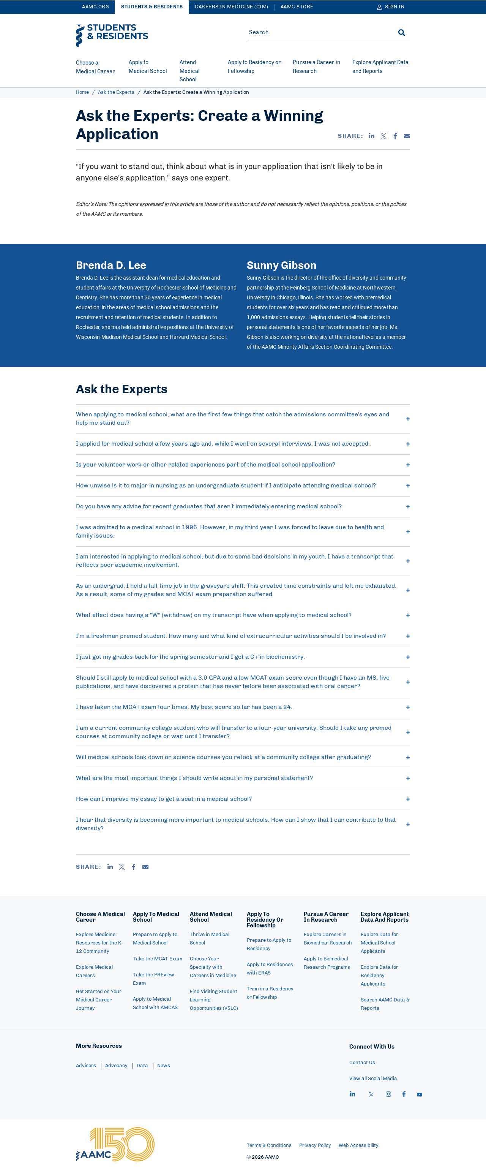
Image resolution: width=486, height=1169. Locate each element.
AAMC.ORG (95, 7)
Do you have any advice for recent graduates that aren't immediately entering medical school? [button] (243, 506)
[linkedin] (352, 1095)
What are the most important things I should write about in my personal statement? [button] (243, 778)
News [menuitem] (163, 1065)
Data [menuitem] (142, 1065)
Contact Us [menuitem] (362, 1062)
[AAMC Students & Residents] (112, 35)
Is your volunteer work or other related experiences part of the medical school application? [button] (243, 465)
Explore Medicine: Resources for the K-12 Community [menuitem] (99, 943)
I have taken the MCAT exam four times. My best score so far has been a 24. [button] (243, 707)
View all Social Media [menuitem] (373, 1078)
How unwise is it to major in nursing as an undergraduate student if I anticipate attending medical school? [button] (243, 485)
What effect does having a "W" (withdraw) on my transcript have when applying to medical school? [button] (243, 615)
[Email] (407, 136)
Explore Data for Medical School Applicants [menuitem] (379, 943)
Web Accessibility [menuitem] (359, 1145)
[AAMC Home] (115, 1144)
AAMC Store (297, 7)
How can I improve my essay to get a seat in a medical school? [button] (243, 799)
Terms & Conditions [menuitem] (269, 1145)
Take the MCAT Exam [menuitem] (157, 959)
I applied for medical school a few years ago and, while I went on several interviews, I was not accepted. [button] (243, 444)
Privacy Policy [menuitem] (315, 1145)
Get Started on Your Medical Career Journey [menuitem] (99, 1000)
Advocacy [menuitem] (116, 1065)
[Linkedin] (372, 136)
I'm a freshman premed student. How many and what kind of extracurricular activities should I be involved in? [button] (243, 636)
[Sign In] (390, 7)
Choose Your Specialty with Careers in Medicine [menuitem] (213, 967)
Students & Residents (152, 7)
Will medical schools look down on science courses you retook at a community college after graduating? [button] (243, 757)
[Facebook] (395, 136)
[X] (383, 136)
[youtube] (420, 1095)
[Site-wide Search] (316, 32)
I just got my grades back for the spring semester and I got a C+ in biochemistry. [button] (243, 657)
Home (82, 92)
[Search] (401, 32)
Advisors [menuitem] (86, 1065)
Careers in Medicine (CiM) (231, 7)
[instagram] (388, 1095)
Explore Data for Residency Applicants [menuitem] (379, 976)
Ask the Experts (116, 92)
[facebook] (404, 1095)
